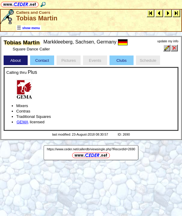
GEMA (22, 122)
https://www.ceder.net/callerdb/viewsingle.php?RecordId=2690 (91, 149)
